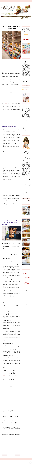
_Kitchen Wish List (27, 283)
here (4, 375)
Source (4, 367)
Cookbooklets (25, 273)
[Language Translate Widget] (25, 87)
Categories (24, 274)
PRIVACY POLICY (26, 39)
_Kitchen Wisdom (27, 277)
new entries (4, 455)
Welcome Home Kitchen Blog (26, 271)
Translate (24, 89)
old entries (17, 455)
